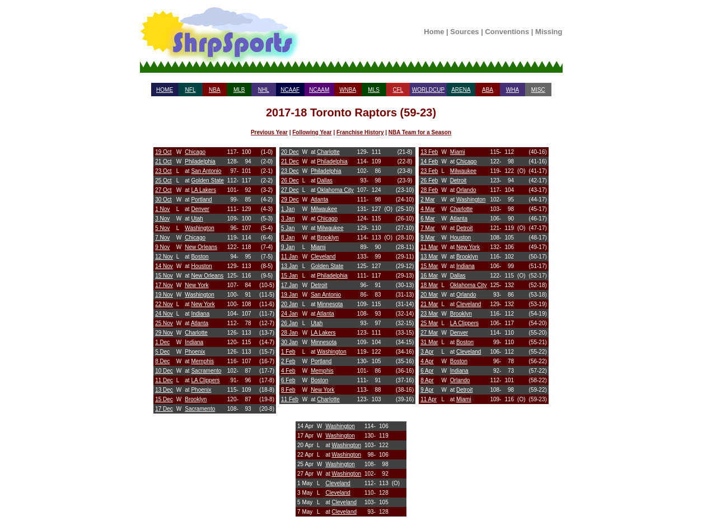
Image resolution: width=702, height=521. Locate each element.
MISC (538, 90)
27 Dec (290, 190)
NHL (263, 90)
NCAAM (319, 90)
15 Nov (164, 276)
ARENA (460, 90)
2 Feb (288, 361)
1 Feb (288, 352)
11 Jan (289, 257)
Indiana (200, 314)
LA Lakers (203, 190)
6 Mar (427, 218)
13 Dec (164, 390)
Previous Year (269, 132)
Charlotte (196, 333)
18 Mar (429, 285)
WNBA (347, 90)
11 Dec (164, 380)
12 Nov (164, 257)
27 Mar (429, 333)
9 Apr (426, 390)
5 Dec (162, 352)
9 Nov (162, 247)
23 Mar (429, 314)
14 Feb (429, 161)
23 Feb (429, 171)
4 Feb (288, 371)
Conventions (507, 31)
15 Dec (164, 399)
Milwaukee (324, 209)
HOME (164, 90)
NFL (190, 90)
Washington (199, 228)
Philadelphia (200, 161)
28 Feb (429, 190)
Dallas (325, 180)
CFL (397, 90)
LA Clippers (205, 380)
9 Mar (427, 237)
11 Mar (429, 247)
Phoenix (195, 352)
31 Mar (429, 342)
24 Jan (289, 314)
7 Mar (427, 228)
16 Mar (429, 276)
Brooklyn (196, 399)
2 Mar (427, 199)
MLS (374, 90)
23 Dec (290, 171)
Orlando (466, 190)
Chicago (195, 152)
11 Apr (428, 399)
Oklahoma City (335, 190)
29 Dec (290, 199)
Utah (197, 218)
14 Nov (164, 266)
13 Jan (289, 266)
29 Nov (164, 333)
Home (434, 31)
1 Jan (287, 209)
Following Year (311, 132)
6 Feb (288, 380)
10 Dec (164, 371)
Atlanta (199, 323)
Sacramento (206, 371)
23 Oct (163, 171)
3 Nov (162, 218)
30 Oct (163, 199)
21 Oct (163, 161)
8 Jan (287, 237)
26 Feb (429, 180)
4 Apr (426, 361)
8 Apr (426, 380)
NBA (215, 90)
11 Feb (289, 399)
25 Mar (429, 323)
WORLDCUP (428, 90)
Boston (199, 257)
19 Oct (163, 152)
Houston (201, 266)
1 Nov (162, 209)
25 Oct (163, 180)
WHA (512, 90)
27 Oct (163, 190)
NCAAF (289, 90)
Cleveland (323, 257)
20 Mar (429, 295)
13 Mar (429, 257)
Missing (548, 31)
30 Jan (289, 342)
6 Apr (426, 371)
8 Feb (288, 390)
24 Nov (164, 314)
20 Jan (289, 304)
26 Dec (290, 180)
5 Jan (287, 228)
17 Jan (289, 285)
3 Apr (426, 352)
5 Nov (162, 228)
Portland (201, 199)
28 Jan (289, 333)
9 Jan (287, 247)
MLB (239, 90)
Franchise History (359, 132)
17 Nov (164, 285)
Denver (200, 209)
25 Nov (164, 323)
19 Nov (164, 295)
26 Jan (289, 323)
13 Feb (429, 152)
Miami (318, 247)
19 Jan (289, 295)
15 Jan (289, 276)
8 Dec (162, 361)
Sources (464, 31)
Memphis (202, 361)
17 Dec (164, 409)
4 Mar (427, 209)
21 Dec (290, 161)
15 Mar (429, 266)
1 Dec (162, 342)
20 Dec (290, 152)
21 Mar (429, 304)
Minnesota (330, 304)
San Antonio (206, 171)
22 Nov (164, 304)
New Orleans (201, 247)
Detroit (319, 285)
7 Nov (162, 237)
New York (196, 285)
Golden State (207, 180)
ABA (487, 90)
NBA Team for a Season (420, 132)
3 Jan (287, 218)
